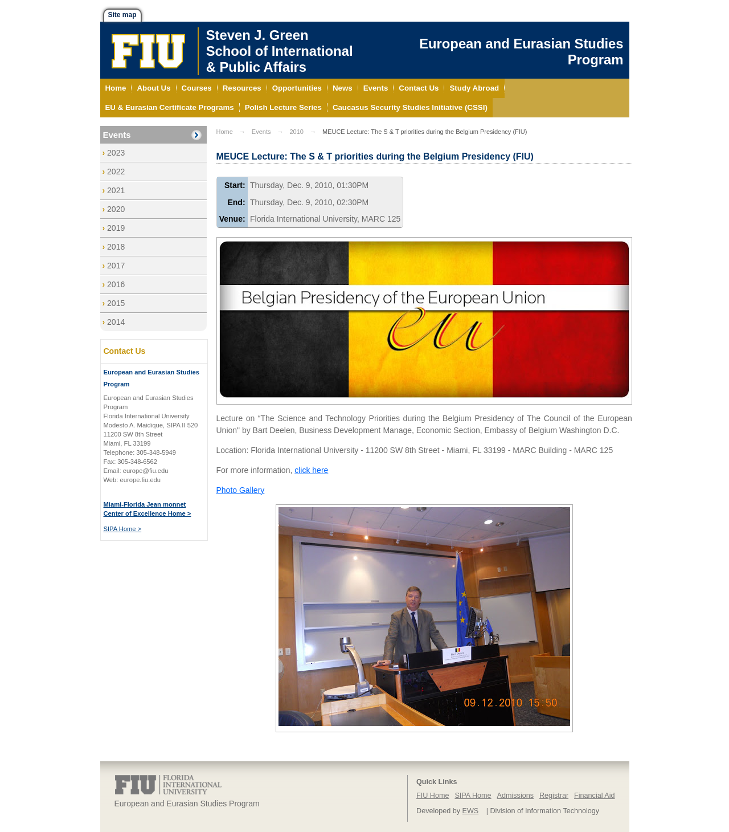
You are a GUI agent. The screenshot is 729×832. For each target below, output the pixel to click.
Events (117, 135)
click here (311, 470)
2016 (116, 284)
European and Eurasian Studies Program (521, 51)
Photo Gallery (240, 490)
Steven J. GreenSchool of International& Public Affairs (279, 51)
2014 (116, 322)
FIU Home (432, 796)
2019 (116, 228)
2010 (296, 131)
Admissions (515, 796)
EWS (470, 811)
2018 (116, 246)
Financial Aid (594, 796)
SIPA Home (472, 796)
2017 (116, 265)
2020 (116, 209)
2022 (116, 171)
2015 (116, 303)
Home (224, 131)
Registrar (553, 796)
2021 (116, 190)
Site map (122, 15)
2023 (116, 152)
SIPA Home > (123, 528)
